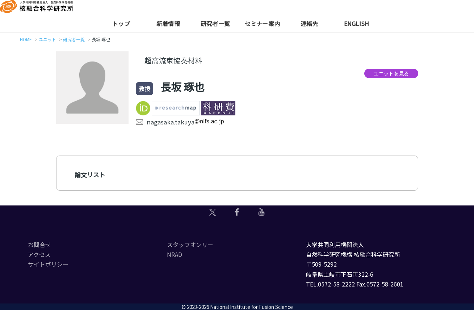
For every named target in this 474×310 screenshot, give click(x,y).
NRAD (174, 254)
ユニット (47, 39)
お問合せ (39, 244)
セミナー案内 (262, 23)
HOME (26, 39)
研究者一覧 (215, 23)
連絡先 (309, 23)
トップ (121, 23)
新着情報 (168, 23)
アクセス (39, 254)
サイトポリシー (48, 264)
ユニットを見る (391, 73)
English (356, 23)
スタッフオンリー (190, 244)
